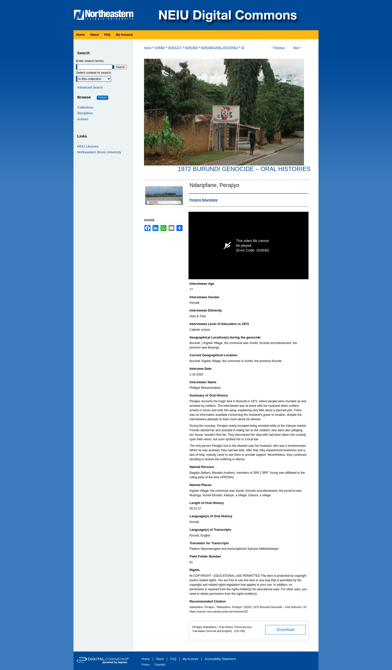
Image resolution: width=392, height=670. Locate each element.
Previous (279, 47)
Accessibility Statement (220, 659)
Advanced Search (90, 87)
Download (285, 630)
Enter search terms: (90, 61)
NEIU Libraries (87, 146)
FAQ (173, 659)
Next (296, 47)
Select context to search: (94, 72)
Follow (102, 97)
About (160, 659)
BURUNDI (191, 47)
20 (242, 47)
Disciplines (85, 113)
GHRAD (160, 47)
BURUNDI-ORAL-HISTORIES (219, 47)
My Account (190, 659)
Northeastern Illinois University (99, 152)
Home (147, 47)
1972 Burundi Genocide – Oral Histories (244, 169)
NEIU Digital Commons (227, 15)
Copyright (159, 664)
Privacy (146, 664)
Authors (82, 119)
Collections (85, 107)
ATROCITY (175, 47)
